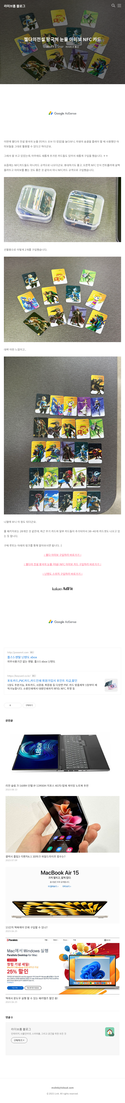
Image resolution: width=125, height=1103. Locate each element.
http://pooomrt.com (17, 652)
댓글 (9, 1017)
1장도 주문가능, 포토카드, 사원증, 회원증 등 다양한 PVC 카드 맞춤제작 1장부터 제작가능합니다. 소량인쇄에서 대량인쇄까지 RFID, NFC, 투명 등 (52, 686)
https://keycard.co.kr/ (18, 675)
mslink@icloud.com (62, 1087)
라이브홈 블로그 (14, 6)
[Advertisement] (62, 113)
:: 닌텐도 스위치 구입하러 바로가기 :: (62, 574)
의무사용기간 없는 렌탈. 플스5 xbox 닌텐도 (31, 661)
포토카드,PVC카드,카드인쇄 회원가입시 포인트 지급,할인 (42, 681)
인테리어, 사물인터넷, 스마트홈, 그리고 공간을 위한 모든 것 (38, 1033)
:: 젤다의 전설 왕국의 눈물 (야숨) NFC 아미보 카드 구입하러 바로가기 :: (62, 564)
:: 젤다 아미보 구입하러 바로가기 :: (62, 555)
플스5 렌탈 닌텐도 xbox (22, 657)
